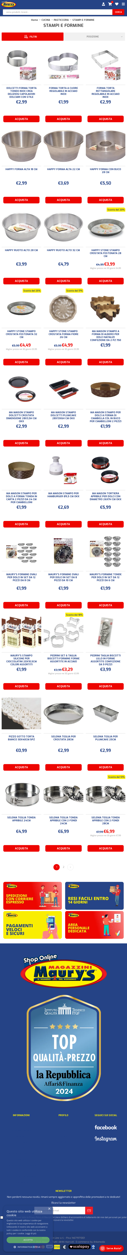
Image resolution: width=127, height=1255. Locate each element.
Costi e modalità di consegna (21, 1165)
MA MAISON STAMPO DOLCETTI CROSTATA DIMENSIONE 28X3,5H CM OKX (21, 417)
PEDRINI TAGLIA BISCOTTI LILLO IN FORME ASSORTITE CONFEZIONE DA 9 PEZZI (105, 660)
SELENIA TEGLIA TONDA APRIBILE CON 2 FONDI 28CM (105, 820)
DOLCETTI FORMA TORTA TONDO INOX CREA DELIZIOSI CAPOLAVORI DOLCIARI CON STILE (21, 92)
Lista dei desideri (63, 1142)
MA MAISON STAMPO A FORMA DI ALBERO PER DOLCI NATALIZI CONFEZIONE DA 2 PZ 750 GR (105, 337)
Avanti (70, 867)
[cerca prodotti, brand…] (57, 12)
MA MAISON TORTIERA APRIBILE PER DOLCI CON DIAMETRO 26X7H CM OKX (105, 496)
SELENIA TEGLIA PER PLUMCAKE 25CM (105, 738)
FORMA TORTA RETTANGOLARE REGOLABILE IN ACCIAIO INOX (106, 92)
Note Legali (21, 1142)
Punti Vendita (21, 1182)
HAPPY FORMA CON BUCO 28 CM (105, 171)
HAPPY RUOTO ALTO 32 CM (63, 250)
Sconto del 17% (74, 290)
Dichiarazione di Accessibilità (21, 1176)
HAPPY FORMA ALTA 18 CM (21, 169)
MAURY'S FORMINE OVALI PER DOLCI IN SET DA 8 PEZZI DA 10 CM (63, 577)
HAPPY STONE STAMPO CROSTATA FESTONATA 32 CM (21, 334)
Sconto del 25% (31, 290)
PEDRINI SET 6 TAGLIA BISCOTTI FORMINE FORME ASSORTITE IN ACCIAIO (63, 658)
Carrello (63, 1136)
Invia (89, 1210)
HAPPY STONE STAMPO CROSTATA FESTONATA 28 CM (105, 253)
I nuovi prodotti (21, 1124)
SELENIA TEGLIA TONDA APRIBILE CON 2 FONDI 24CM (63, 820)
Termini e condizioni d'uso (21, 1153)
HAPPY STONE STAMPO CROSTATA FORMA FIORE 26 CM (63, 334)
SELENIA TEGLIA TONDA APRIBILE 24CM (21, 819)
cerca (118, 12)
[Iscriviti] (59, 1210)
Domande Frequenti (21, 1130)
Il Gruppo (21, 1171)
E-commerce (82, 1241)
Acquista (21, 119)
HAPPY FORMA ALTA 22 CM (63, 169)
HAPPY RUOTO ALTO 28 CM (21, 250)
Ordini (63, 1130)
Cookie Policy (21, 1159)
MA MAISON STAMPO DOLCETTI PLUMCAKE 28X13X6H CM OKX (63, 415)
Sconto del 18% (74, 614)
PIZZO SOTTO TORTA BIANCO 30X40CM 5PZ (21, 738)
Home (34, 20)
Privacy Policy (21, 1147)
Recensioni (21, 1136)
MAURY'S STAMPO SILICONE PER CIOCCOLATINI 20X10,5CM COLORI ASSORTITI (21, 660)
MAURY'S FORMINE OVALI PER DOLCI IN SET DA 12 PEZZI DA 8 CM (21, 577)
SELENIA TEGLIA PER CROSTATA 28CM (63, 738)
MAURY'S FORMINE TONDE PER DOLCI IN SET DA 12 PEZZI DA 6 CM (106, 577)
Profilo (63, 1124)
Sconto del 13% (116, 777)
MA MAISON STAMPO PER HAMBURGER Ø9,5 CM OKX (63, 495)
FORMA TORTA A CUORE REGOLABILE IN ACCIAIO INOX (63, 91)
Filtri (33, 36)
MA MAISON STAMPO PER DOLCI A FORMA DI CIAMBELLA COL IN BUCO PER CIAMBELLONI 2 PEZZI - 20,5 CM (105, 418)
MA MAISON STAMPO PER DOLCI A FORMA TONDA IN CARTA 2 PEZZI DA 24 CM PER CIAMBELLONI (21, 498)
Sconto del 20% (116, 209)
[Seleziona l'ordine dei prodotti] (94, 36)
